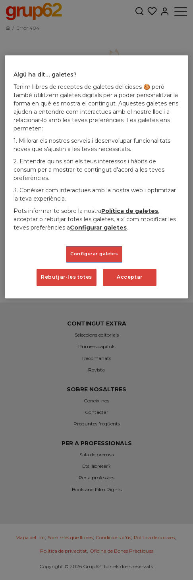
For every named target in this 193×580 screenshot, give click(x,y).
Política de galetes (129, 210)
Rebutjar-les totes (66, 277)
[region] (96, 177)
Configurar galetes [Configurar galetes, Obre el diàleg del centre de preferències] (94, 254)
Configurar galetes (98, 227)
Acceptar (130, 277)
